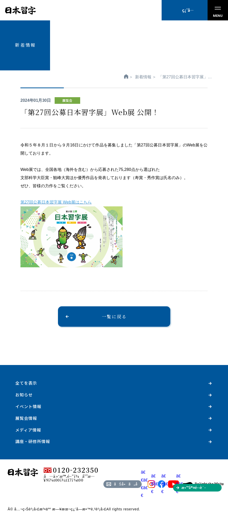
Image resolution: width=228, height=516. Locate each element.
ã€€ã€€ (158, 484)
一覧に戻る (114, 316)
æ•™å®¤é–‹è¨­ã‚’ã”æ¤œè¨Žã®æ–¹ (201, 488)
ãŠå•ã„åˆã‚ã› (128, 483)
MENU (218, 12)
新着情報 (143, 77)
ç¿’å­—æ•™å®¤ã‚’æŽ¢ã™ (188, 13)
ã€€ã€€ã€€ (148, 484)
